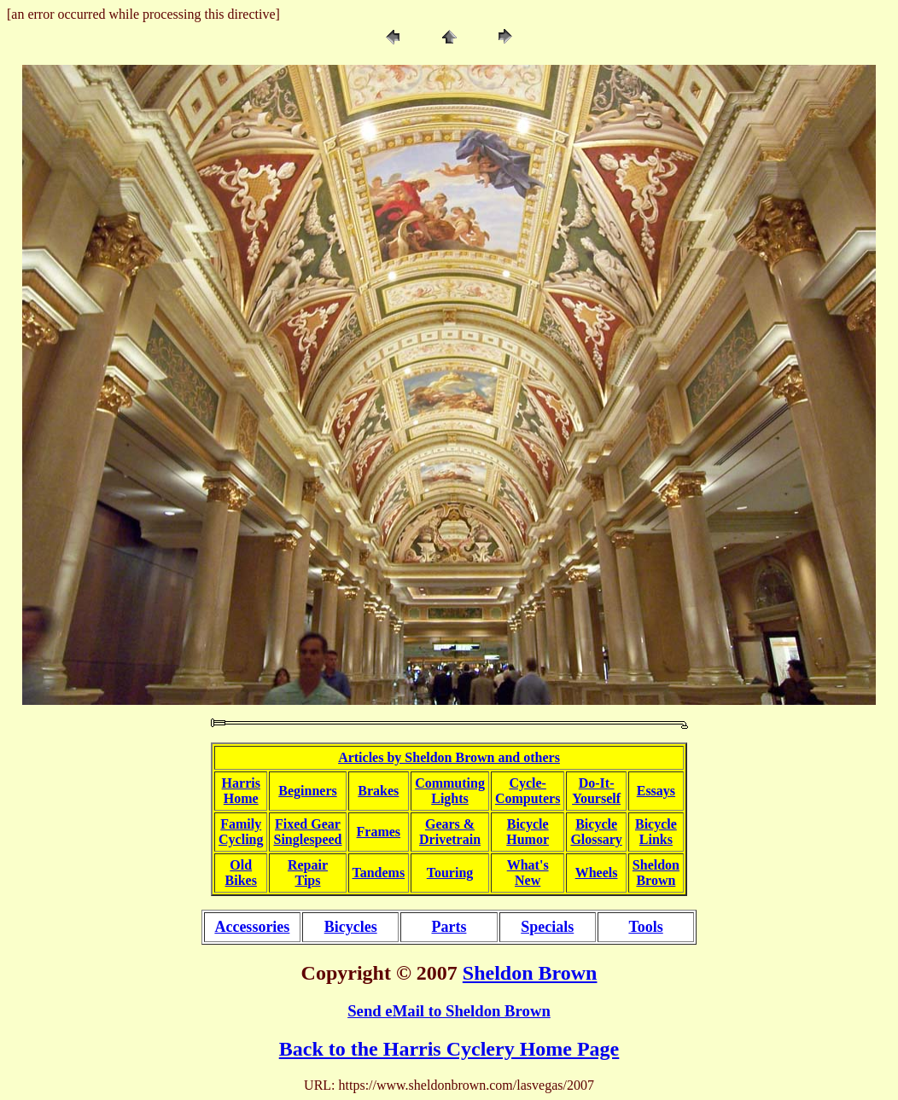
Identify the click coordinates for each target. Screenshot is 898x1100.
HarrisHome (241, 791)
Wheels (596, 872)
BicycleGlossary (595, 832)
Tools (645, 926)
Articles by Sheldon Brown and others (449, 757)
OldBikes (241, 873)
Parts (448, 926)
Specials (547, 926)
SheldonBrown (656, 873)
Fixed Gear (308, 824)
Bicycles (350, 926)
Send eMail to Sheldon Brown (449, 1011)
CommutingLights (450, 791)
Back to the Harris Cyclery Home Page (449, 1049)
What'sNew (528, 873)
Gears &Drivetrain (450, 832)
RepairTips (308, 873)
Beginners (307, 790)
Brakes (378, 790)
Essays (656, 790)
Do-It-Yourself (596, 791)
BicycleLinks (656, 832)
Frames (379, 831)
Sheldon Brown (530, 973)
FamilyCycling (241, 832)
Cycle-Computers (527, 791)
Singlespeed (307, 839)
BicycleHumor (527, 832)
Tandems (379, 872)
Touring (450, 872)
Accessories (251, 926)
